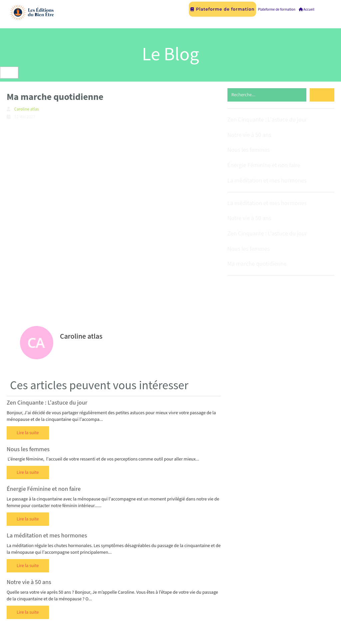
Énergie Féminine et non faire (44, 489)
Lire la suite (28, 433)
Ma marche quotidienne (257, 264)
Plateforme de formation (222, 9)
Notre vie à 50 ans (29, 582)
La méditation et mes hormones (47, 535)
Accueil (306, 9)
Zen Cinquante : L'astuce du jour (47, 403)
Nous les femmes (28, 449)
